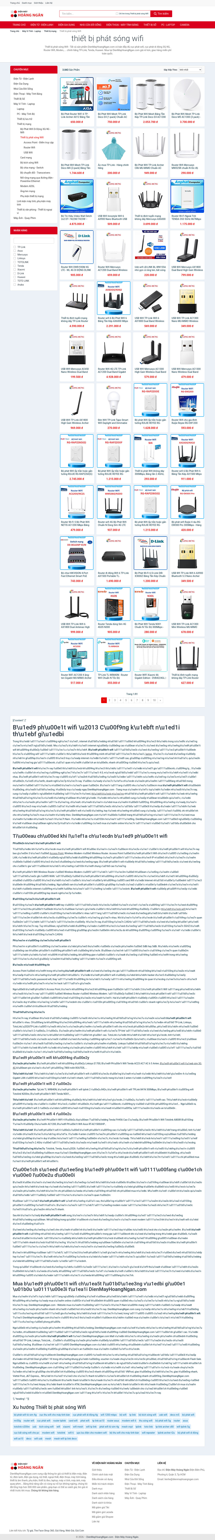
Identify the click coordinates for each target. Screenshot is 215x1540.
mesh (48, 1438)
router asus (113, 1420)
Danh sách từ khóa (102, 1502)
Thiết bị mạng (50, 31)
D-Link (19, 273)
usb (34, 1426)
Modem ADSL (27, 186)
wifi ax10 (18, 1438)
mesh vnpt (127, 1426)
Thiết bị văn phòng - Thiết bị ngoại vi (34, 211)
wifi (58, 1426)
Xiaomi (19, 269)
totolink (61, 1432)
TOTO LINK (21, 280)
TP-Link (19, 247)
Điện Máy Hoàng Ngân (126, 1537)
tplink (138, 1426)
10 (154, 700)
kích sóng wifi (46, 1426)
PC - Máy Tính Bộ (26, 114)
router (177, 1420)
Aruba (19, 284)
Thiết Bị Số (150, 24)
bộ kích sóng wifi (147, 1414)
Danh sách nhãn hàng (103, 1493)
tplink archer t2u (166, 1432)
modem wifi (48, 1432)
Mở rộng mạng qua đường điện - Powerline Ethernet (37, 179)
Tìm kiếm (161, 13)
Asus (18, 250)
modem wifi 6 (129, 1420)
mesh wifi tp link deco (65, 1438)
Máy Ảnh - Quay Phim (25, 218)
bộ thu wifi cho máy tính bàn (124, 1432)
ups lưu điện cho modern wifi (92, 1432)
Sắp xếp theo (170, 69)
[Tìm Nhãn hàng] (34, 241)
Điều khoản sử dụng (102, 1479)
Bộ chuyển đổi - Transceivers (35, 172)
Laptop (20, 109)
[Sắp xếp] (190, 69)
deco (28, 1438)
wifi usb (38, 1438)
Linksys (19, 258)
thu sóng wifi (145, 1420)
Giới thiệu (38, 3)
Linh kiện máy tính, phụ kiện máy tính (34, 203)
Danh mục (27, 3)
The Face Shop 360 (44, 1530)
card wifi (73, 1420)
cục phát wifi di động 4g (85, 1414)
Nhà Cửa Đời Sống (90, 24)
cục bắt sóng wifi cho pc (26, 1432)
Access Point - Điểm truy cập (39, 142)
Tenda (19, 266)
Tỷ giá (30, 1530)
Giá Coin (79, 1530)
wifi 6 (71, 1432)
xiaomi (66, 1426)
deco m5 (174, 1414)
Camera (184, 24)
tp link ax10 (98, 1420)
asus (185, 1420)
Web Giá (70, 1530)
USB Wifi (28, 152)
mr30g (17, 1420)
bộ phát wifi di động (188, 1432)
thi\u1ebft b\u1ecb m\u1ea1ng (107, 793)
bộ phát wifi (188, 1414)
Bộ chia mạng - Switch (32, 167)
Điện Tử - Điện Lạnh (42, 24)
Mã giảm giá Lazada (102, 1512)
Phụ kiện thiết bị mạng (32, 196)
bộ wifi (123, 1414)
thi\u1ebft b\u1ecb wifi (173, 909)
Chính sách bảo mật (102, 1474)
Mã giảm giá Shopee (102, 1516)
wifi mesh (78, 1426)
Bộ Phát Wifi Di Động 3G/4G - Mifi (35, 131)
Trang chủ (15, 3)
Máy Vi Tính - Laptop (31, 31)
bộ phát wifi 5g (163, 1420)
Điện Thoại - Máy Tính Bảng (122, 24)
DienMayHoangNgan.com (99, 1537)
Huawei (19, 277)
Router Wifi (29, 147)
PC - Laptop (168, 24)
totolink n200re (22, 1426)
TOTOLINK (21, 262)
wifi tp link (91, 1426)
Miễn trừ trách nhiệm (103, 1484)
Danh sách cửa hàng (102, 1498)
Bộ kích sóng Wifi (29, 162)
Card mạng (26, 157)
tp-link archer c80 (165, 1426)
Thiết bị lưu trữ (24, 119)
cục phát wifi (43, 1420)
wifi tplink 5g (183, 1426)
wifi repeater (148, 1432)
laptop (148, 754)
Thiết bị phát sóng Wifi (32, 137)
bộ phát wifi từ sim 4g (25, 1414)
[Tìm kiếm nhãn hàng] (87, 13)
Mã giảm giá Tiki (100, 1507)
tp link (133, 1414)
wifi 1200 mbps (109, 1414)
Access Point (56, 853)
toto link (148, 1426)
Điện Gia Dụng (66, 24)
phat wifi (84, 1420)
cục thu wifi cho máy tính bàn (54, 1414)
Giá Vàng (59, 1530)
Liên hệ (48, 3)
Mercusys (21, 254)
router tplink (59, 1420)
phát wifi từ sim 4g (109, 1426)
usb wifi (163, 1414)
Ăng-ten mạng (27, 191)
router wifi (29, 1420)
